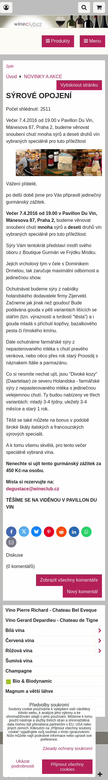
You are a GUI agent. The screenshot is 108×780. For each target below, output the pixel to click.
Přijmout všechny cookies (67, 767)
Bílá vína (55, 630)
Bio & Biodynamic (28, 681)
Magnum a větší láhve (29, 691)
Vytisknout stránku (79, 85)
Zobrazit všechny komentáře (69, 580)
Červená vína (55, 641)
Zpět (10, 66)
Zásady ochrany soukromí (67, 748)
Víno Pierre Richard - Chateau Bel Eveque (51, 610)
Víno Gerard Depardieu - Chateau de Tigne (51, 620)
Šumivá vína (18, 660)
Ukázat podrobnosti (22, 763)
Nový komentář (82, 591)
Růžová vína (55, 651)
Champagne (18, 670)
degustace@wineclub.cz (32, 488)
